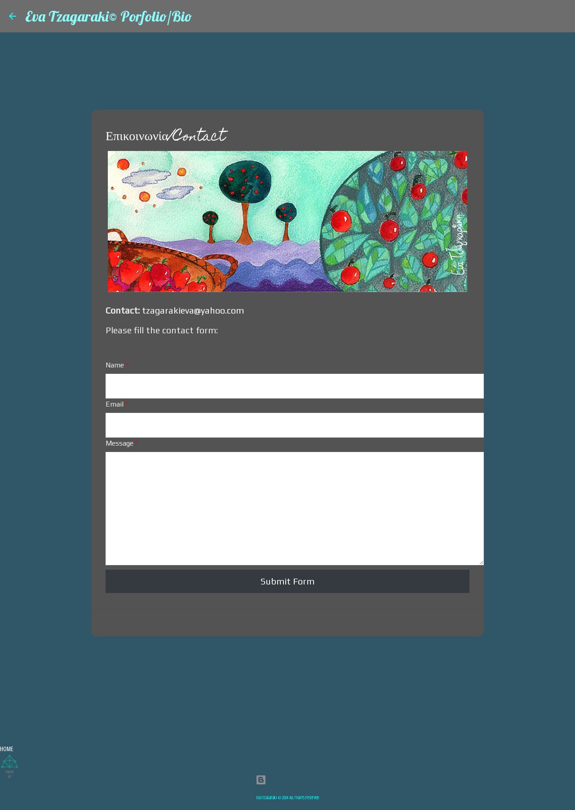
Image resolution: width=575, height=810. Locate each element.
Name (117, 365)
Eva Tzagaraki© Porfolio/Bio (108, 16)
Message (122, 443)
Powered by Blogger (288, 779)
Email (117, 404)
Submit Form (287, 581)
